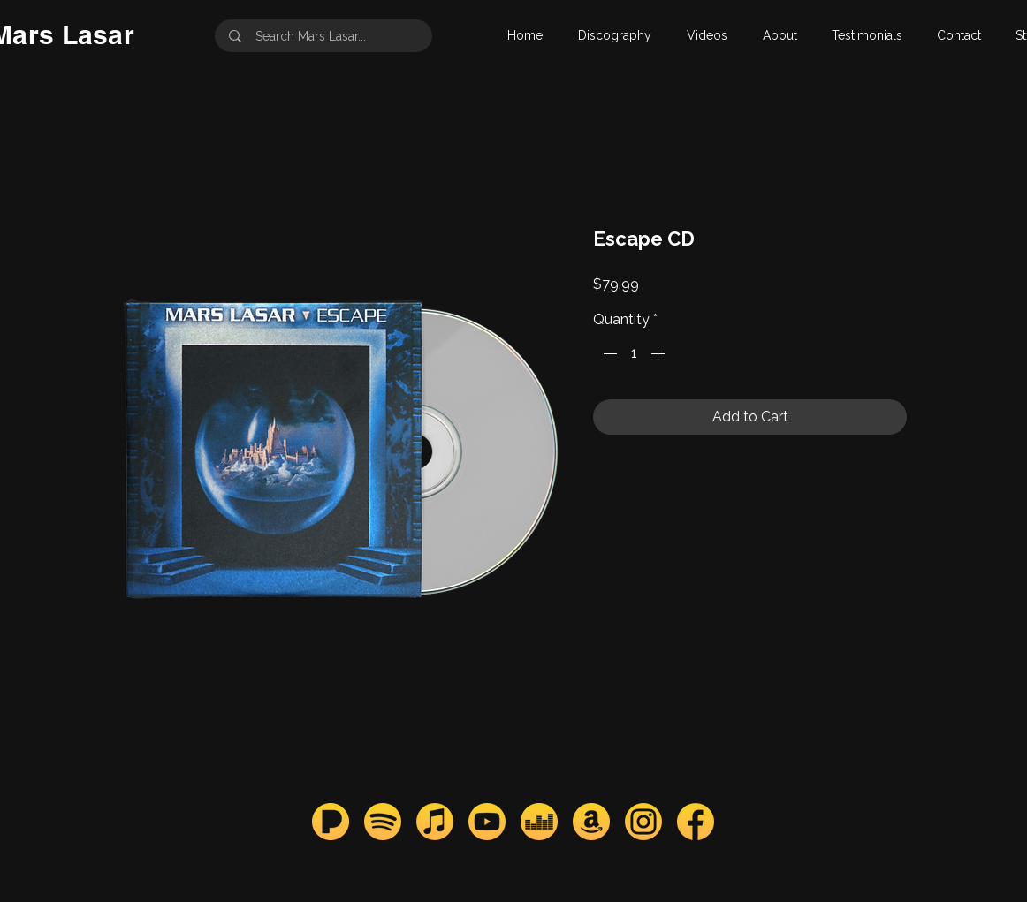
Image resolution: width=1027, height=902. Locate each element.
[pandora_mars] (330, 821)
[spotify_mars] (382, 821)
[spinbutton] (633, 353)
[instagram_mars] (643, 821)
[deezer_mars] (539, 821)
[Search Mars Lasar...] (325, 35)
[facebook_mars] (695, 821)
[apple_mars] (434, 821)
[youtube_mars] (487, 821)
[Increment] (659, 353)
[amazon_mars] (591, 821)
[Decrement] (608, 353)
